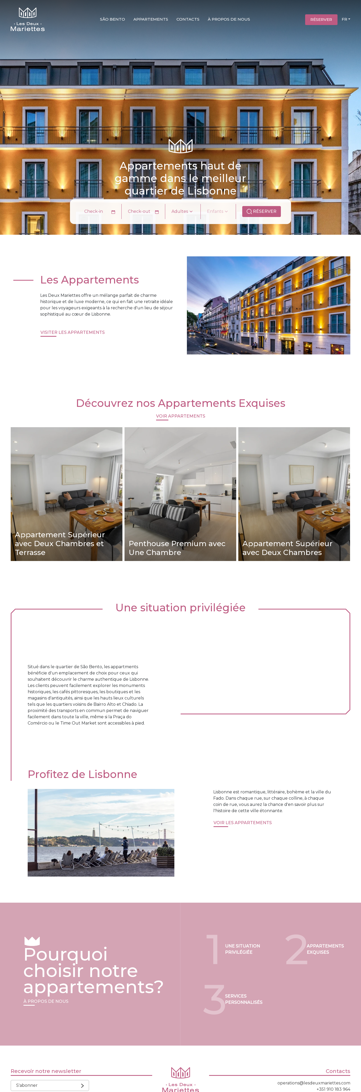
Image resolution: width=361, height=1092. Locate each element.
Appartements (150, 19)
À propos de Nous (45, 1001)
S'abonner (48, 1085)
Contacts (187, 19)
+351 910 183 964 (333, 1089)
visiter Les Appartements (72, 332)
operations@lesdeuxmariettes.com (313, 1083)
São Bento (112, 19)
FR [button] (344, 19)
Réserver (321, 19)
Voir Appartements (180, 416)
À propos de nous (229, 19)
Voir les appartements (243, 822)
